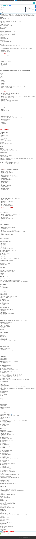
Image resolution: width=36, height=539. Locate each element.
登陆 (10, 0)
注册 (11, 0)
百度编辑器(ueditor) (5, 313)
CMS (21, 537)
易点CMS (20, 537)
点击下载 (10, 5)
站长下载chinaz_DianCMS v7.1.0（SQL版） (5, 533)
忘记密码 (13, 0)
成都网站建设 (28, 537)
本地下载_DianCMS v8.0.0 (3, 532)
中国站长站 (24, 537)
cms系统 (26, 537)
